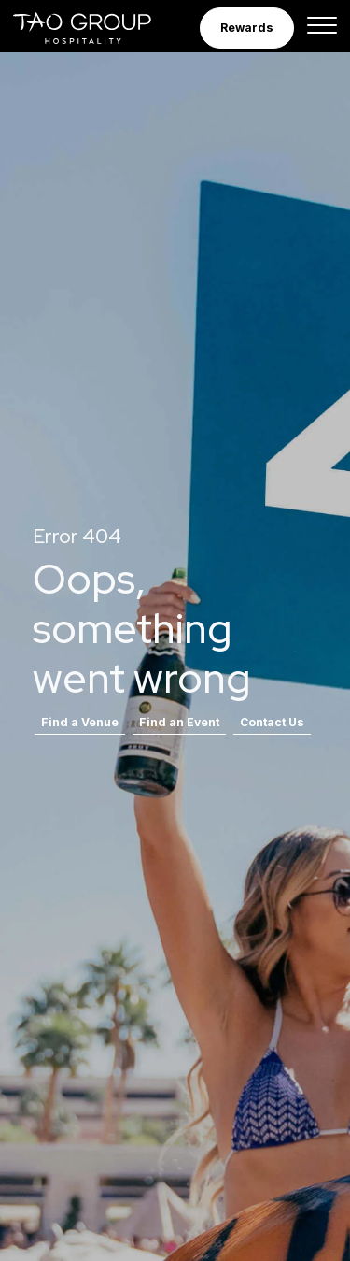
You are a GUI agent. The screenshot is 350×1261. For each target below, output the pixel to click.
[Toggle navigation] (322, 28)
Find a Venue (80, 722)
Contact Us (272, 722)
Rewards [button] (246, 28)
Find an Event (179, 722)
